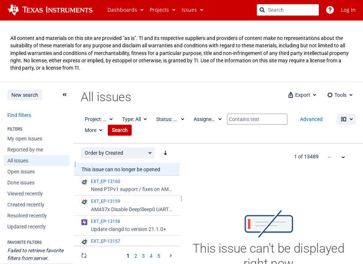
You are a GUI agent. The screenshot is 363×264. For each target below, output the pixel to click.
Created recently (25, 205)
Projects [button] (159, 9)
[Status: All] (169, 119)
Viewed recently (25, 194)
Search (120, 130)
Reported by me (25, 150)
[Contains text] (257, 119)
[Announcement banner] (181, 51)
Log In (348, 9)
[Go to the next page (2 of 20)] (171, 255)
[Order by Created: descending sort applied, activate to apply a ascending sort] (165, 152)
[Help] (330, 10)
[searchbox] (288, 10)
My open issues (24, 139)
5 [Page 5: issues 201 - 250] (158, 256)
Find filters (19, 115)
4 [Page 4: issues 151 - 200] (151, 256)
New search (24, 95)
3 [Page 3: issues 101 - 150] (143, 256)
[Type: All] (134, 119)
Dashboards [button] (122, 9)
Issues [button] (189, 9)
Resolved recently (27, 216)
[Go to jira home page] (50, 10)
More (90, 130)
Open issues (21, 172)
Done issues (20, 183)
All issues (17, 161)
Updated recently (26, 227)
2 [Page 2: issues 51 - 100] (135, 256)
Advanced (311, 119)
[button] (301, 94)
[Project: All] (98, 119)
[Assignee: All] (207, 119)
